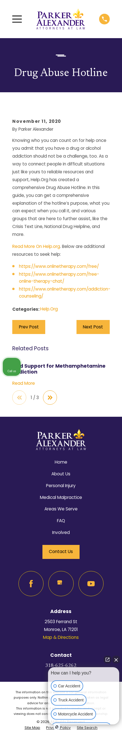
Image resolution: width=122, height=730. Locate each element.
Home (61, 462)
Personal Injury (61, 486)
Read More (23, 383)
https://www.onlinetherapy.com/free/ (59, 266)
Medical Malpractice (61, 497)
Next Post (93, 327)
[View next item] (50, 397)
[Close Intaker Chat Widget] (116, 660)
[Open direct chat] (107, 660)
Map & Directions (61, 637)
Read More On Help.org (36, 246)
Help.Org (49, 309)
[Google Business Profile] (60, 583)
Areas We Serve (61, 509)
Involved (61, 532)
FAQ (61, 521)
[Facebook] (31, 583)
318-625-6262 (60, 665)
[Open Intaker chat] (57, 726)
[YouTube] (91, 583)
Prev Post (29, 327)
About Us (60, 474)
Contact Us (61, 551)
